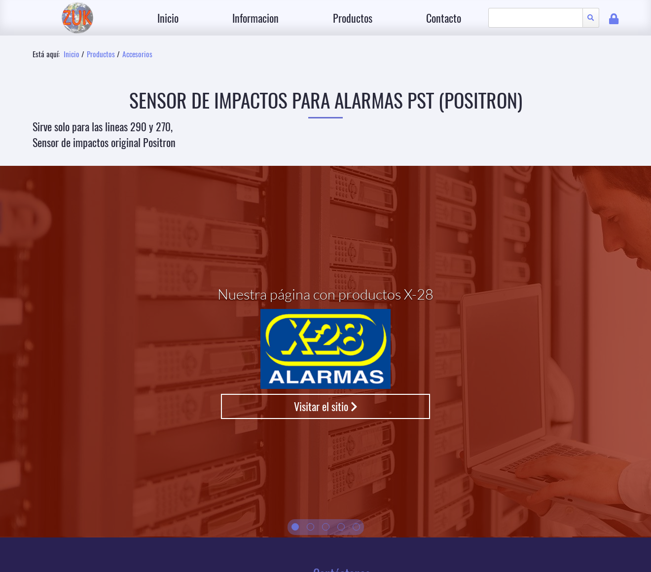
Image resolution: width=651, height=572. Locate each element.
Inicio (168, 18)
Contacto (443, 18)
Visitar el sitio (326, 406)
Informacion (255, 18)
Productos (352, 18)
